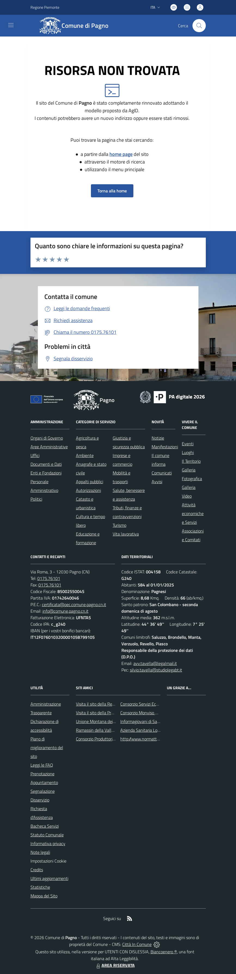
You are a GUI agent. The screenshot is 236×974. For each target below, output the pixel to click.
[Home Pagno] (77, 25)
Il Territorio (191, 461)
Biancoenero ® (164, 951)
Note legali (40, 852)
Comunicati (162, 473)
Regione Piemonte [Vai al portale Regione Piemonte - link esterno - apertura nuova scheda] (44, 7)
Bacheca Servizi (44, 826)
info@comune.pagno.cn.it (65, 611)
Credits (36, 869)
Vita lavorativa (126, 534)
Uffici (34, 455)
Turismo (119, 525)
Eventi (188, 443)
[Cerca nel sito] (199, 25)
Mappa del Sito (43, 896)
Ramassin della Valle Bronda (102, 730)
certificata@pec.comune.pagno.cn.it (74, 604)
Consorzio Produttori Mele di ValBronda (111, 739)
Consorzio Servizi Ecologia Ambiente (152, 704)
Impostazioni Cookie (48, 861)
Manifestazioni (165, 446)
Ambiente (85, 455)
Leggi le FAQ (41, 765)
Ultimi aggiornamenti (49, 878)
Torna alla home (112, 190)
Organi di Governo (46, 438)
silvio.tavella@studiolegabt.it (156, 670)
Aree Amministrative (49, 446)
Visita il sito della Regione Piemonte (108, 704)
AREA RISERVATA (115, 965)
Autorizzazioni (88, 490)
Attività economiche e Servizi (193, 513)
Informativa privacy (47, 843)
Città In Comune (137, 944)
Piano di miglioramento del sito (46, 748)
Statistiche (40, 887)
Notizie (158, 438)
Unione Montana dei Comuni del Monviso (113, 721)
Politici (36, 499)
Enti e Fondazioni (46, 473)
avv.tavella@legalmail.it (155, 663)
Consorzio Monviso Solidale (144, 712)
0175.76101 (48, 578)
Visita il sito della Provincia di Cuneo (108, 712)
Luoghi (188, 452)
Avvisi (157, 481)
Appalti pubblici (89, 481)
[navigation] (11, 25)
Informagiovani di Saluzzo (143, 721)
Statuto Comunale (47, 834)
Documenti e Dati (46, 464)
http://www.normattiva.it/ (143, 739)
